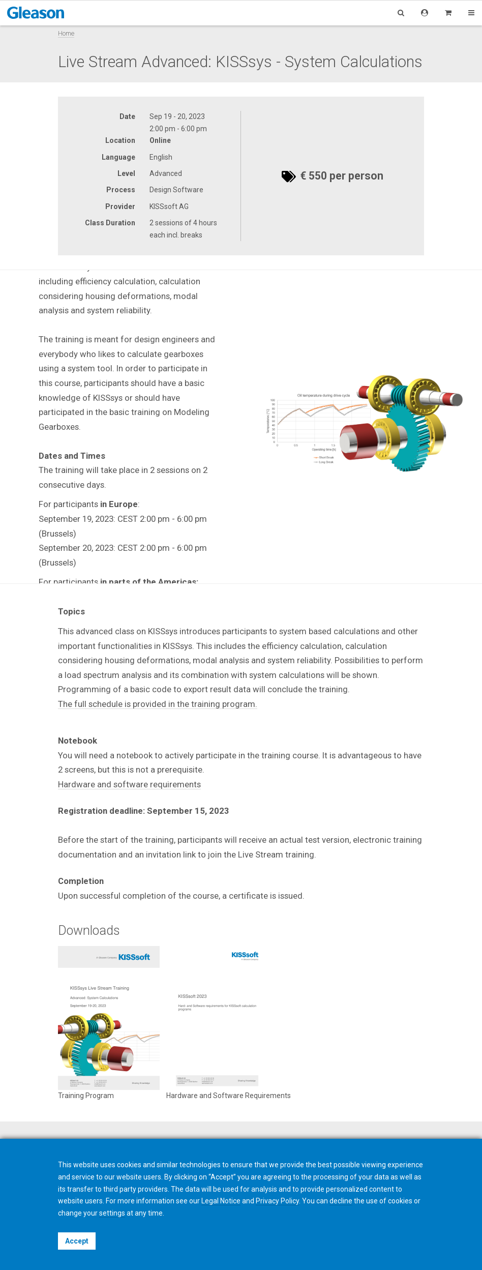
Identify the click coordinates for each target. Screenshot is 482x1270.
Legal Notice (220, 1201)
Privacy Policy (277, 1201)
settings (112, 1213)
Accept (76, 1241)
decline (340, 1201)
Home (66, 33)
